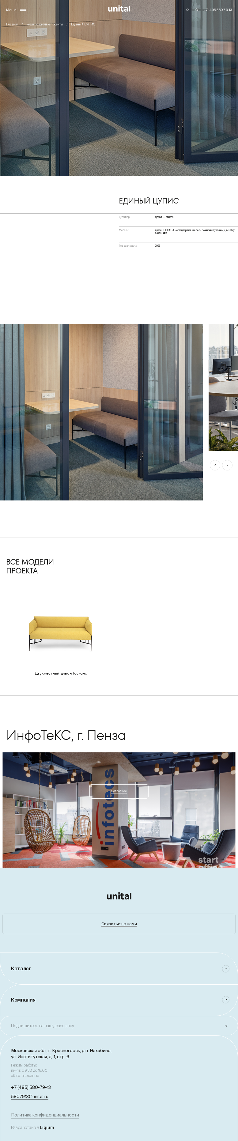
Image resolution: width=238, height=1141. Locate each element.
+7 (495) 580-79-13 (31, 1087)
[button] (215, 465)
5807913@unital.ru (29, 1096)
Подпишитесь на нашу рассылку (42, 1025)
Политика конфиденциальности (45, 1114)
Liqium (47, 1127)
